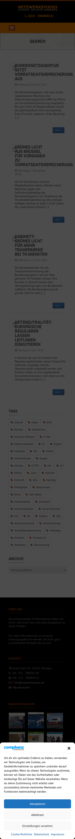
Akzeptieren (37, 804)
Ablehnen (37, 815)
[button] (69, 748)
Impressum (57, 834)
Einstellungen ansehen (37, 826)
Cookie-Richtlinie (21, 834)
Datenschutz (41, 834)
